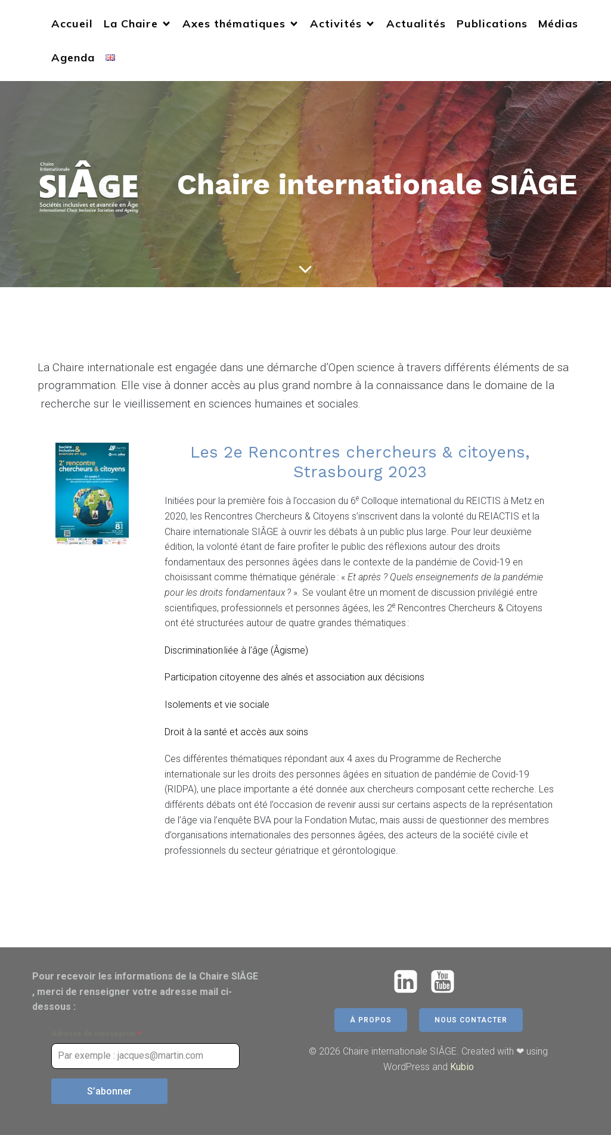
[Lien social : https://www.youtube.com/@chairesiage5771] (447, 982)
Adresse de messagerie (96, 1034)
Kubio (462, 1066)
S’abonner (109, 1091)
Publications (492, 23)
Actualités (416, 23)
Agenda (73, 57)
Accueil (72, 23)
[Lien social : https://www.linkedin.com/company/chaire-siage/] (410, 982)
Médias (558, 23)
